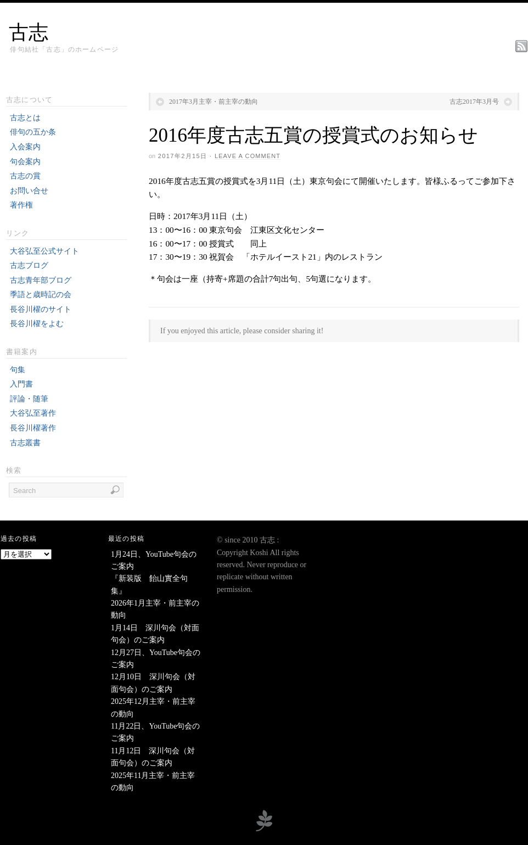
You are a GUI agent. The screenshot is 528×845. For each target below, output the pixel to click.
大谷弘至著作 (33, 413)
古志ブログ (29, 265)
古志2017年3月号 (474, 101)
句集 (17, 370)
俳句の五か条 (33, 132)
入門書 (21, 384)
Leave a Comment (247, 156)
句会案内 (25, 162)
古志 (28, 32)
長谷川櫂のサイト (40, 309)
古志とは (25, 118)
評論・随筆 (29, 399)
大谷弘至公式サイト (44, 251)
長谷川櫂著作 (33, 428)
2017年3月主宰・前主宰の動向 (213, 101)
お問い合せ (29, 191)
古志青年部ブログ (40, 280)
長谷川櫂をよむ (37, 324)
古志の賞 (25, 176)
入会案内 (25, 147)
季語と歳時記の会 (40, 294)
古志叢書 (25, 443)
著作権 (21, 205)
